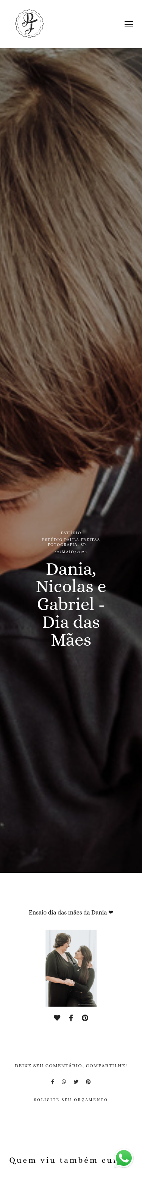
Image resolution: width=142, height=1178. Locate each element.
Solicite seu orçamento (71, 1099)
